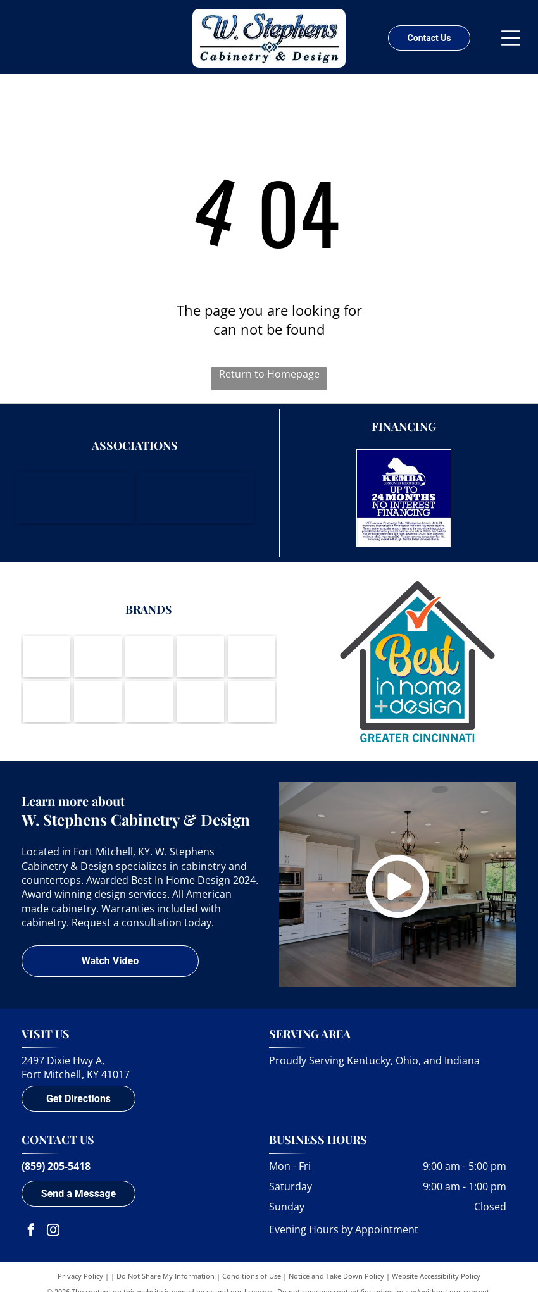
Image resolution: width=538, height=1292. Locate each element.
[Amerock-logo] (200, 656)
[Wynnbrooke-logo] (98, 701)
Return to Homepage (269, 374)
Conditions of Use (251, 1276)
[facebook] (31, 1232)
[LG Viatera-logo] (46, 701)
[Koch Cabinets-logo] (149, 656)
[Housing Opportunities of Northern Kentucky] (195, 497)
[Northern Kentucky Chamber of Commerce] (73, 497)
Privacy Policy (80, 1276)
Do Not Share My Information (165, 1276)
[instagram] (53, 1232)
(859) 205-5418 (56, 1166)
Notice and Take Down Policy (336, 1276)
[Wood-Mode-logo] (46, 656)
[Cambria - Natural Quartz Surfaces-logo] (149, 701)
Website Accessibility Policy (436, 1276)
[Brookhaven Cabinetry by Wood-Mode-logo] (98, 656)
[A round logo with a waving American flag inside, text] (251, 701)
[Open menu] (510, 37)
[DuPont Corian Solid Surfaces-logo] (200, 701)
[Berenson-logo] (251, 656)
